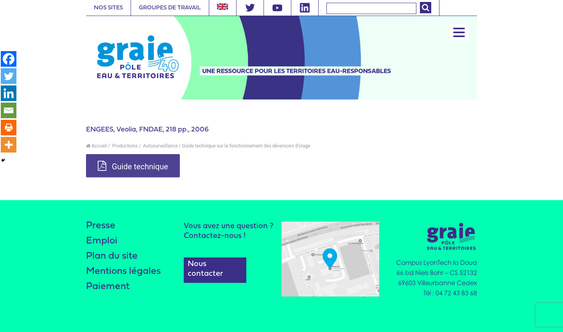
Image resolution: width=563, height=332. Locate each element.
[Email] (8, 110)
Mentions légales (123, 271)
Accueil (96, 146)
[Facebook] (8, 59)
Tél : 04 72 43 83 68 (450, 293)
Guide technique (133, 166)
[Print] (8, 127)
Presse (100, 226)
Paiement (107, 286)
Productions (124, 146)
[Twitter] (8, 76)
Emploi (101, 241)
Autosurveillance (160, 146)
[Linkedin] (8, 93)
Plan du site (112, 256)
